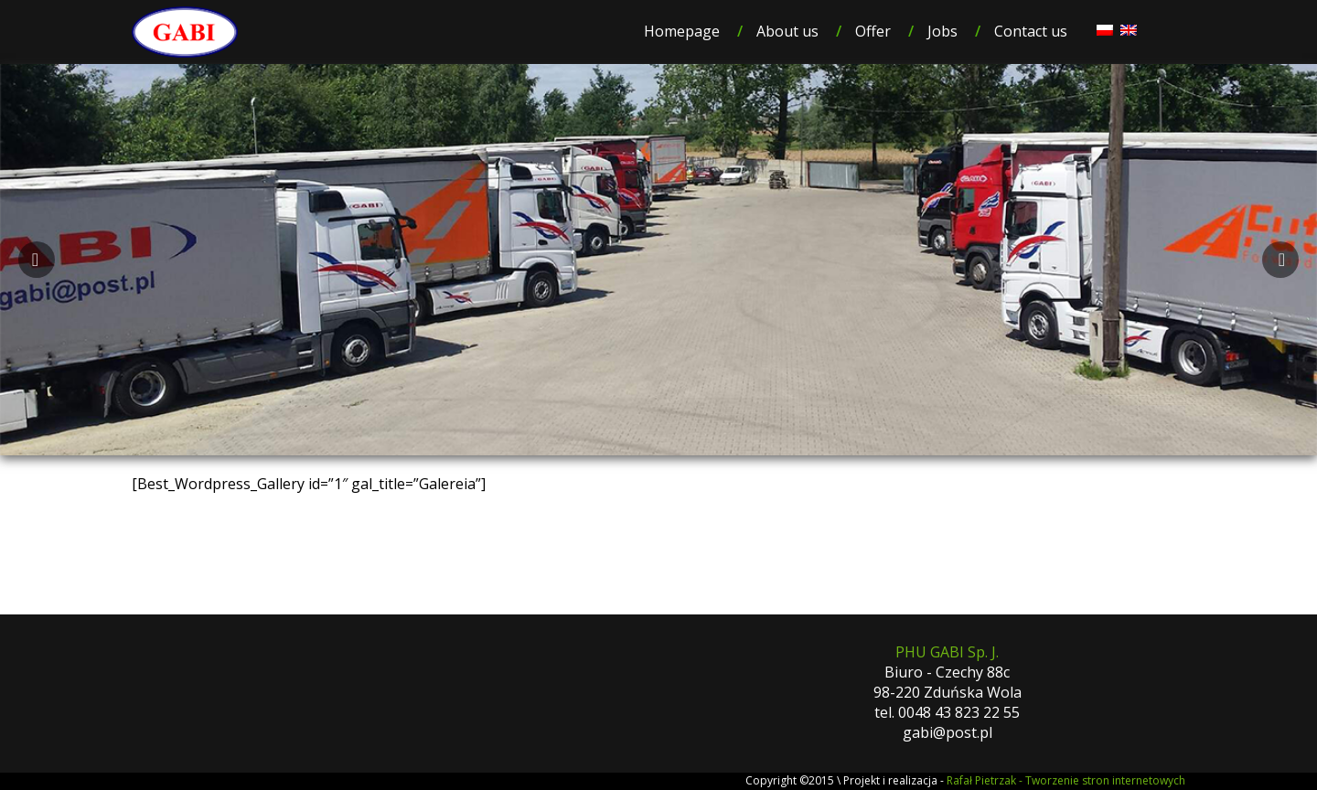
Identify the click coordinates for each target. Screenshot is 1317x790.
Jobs (942, 31)
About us (787, 31)
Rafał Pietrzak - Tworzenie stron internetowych (1066, 780)
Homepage (682, 31)
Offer (873, 31)
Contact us (1030, 31)
